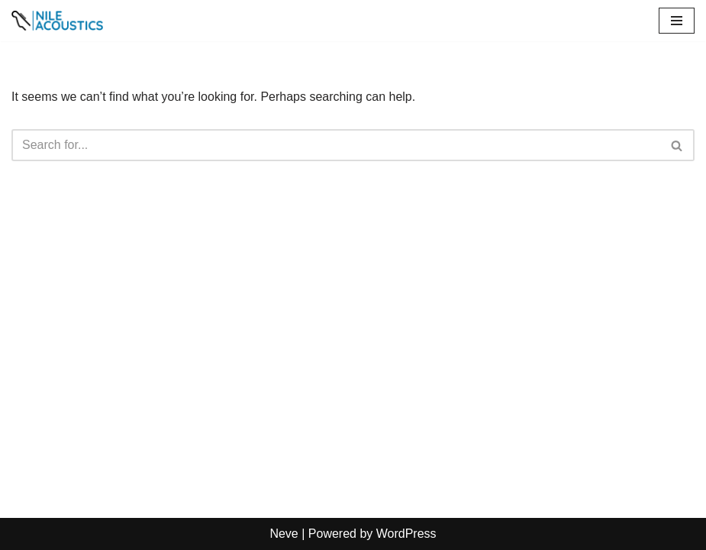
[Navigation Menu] (677, 21)
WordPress (406, 533)
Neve (283, 533)
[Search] (335, 145)
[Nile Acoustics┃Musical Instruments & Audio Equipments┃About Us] (57, 21)
